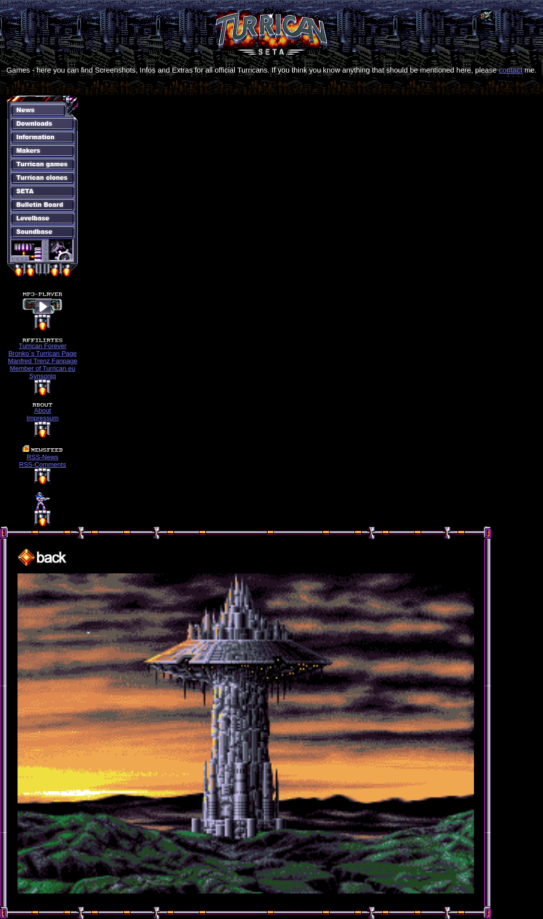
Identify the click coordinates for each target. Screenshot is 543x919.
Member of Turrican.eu (43, 368)
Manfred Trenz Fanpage (43, 361)
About (42, 410)
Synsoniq (42, 376)
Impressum (43, 418)
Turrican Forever (43, 346)
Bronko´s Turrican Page (43, 353)
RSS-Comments (42, 464)
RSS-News (43, 457)
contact (510, 70)
